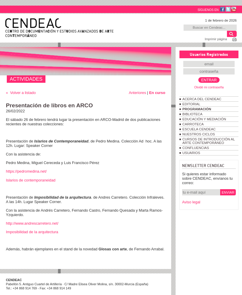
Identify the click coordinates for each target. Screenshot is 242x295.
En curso (157, 92)
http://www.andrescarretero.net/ (32, 223)
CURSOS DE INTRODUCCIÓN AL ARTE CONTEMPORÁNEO (208, 141)
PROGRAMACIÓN (196, 109)
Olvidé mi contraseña (209, 87)
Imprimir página (216, 39)
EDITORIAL (191, 104)
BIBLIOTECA (192, 114)
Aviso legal (191, 202)
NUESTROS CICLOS (198, 134)
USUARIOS (191, 153)
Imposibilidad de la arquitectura (32, 232)
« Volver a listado (21, 92)
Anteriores (137, 92)
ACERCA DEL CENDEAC (201, 99)
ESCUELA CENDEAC (199, 129)
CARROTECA (193, 124)
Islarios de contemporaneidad (30, 180)
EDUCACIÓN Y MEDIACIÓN (204, 119)
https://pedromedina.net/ (26, 171)
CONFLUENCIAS (195, 148)
